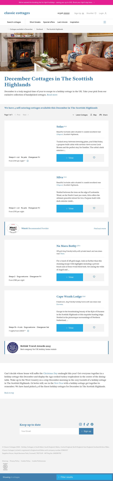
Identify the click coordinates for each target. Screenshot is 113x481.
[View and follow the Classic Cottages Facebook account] (84, 425)
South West (39, 447)
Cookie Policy (25, 461)
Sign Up (79, 13)
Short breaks (35, 22)
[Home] (5, 29)
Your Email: (26, 431)
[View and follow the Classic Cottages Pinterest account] (92, 425)
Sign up (87, 431)
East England (88, 447)
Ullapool (59, 134)
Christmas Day (50, 373)
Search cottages (14, 22)
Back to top (9, 393)
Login (102, 13)
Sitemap (5, 461)
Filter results (67, 477)
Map (95, 115)
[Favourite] (94, 158)
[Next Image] (50, 140)
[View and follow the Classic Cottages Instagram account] (80, 425)
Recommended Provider (35, 228)
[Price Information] (28, 161)
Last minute (62, 22)
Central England (66, 447)
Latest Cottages (81, 115)
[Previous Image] (12, 140)
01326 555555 (63, 13)
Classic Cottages (10, 447)
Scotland (96, 447)
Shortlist (91, 13)
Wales (57, 447)
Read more (52, 94)
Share (105, 115)
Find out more (100, 228)
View (71, 157)
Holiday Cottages (27, 447)
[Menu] (105, 22)
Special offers (49, 22)
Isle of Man (105, 447)
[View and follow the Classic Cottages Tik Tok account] (88, 425)
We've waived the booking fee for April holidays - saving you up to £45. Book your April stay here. (56, 2)
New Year (58, 383)
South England (49, 447)
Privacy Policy (14, 461)
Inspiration (74, 22)
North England (78, 447)
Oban (62, 254)
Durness (59, 304)
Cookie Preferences (39, 461)
